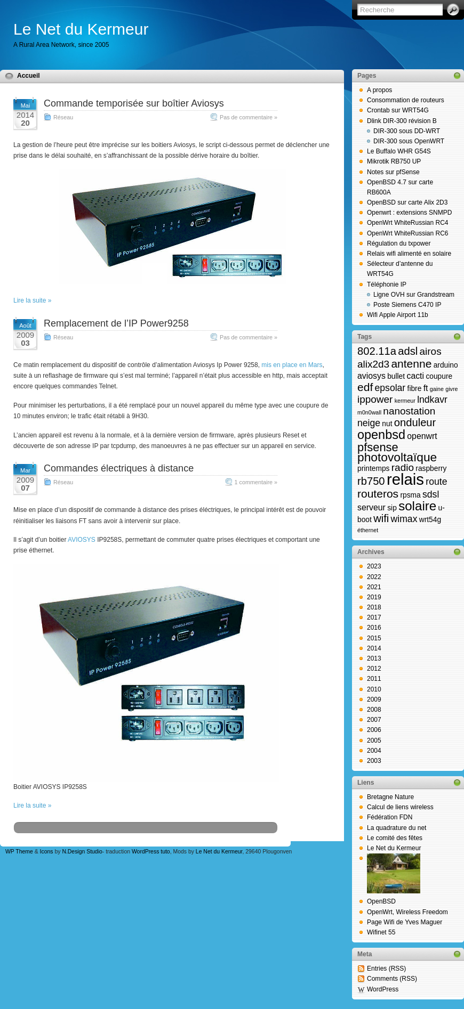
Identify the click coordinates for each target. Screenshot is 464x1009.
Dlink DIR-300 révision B (402, 121)
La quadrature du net (396, 828)
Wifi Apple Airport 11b (397, 315)
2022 (374, 577)
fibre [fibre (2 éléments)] (414, 389)
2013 (374, 658)
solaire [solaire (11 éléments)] (417, 506)
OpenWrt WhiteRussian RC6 (408, 233)
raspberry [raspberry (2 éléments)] (430, 469)
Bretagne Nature (390, 797)
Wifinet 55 (381, 932)
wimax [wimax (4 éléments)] (404, 519)
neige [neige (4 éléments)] (368, 423)
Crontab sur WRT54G (398, 110)
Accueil (28, 75)
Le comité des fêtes (394, 838)
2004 (374, 750)
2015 (374, 638)
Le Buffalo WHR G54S (399, 151)
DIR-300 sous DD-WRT (406, 131)
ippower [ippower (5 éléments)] (375, 399)
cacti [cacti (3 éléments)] (415, 375)
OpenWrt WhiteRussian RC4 (408, 222)
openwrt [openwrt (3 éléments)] (422, 436)
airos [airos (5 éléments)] (431, 351)
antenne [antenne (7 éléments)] (411, 363)
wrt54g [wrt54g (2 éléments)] (430, 520)
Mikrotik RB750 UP (394, 161)
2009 (374, 699)
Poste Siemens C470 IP (407, 304)
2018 (374, 607)
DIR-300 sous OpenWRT (408, 141)
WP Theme (19, 852)
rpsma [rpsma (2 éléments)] (410, 495)
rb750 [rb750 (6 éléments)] (371, 481)
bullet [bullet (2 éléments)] (396, 376)
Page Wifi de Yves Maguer (404, 922)
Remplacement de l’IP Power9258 (116, 323)
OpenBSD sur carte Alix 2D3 (407, 202)
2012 (374, 668)
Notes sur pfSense (393, 172)
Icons (46, 852)
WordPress (382, 989)
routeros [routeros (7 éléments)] (377, 493)
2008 (374, 709)
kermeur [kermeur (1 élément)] (405, 400)
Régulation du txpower (398, 243)
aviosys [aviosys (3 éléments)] (371, 375)
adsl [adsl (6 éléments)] (408, 351)
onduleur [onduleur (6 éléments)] (415, 422)
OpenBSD (381, 901)
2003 (374, 760)
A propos (379, 90)
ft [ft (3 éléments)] (425, 388)
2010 (374, 689)
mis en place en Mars (291, 365)
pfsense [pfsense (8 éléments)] (377, 447)
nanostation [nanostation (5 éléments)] (409, 411)
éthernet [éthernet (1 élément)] (367, 530)
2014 (374, 648)
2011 (374, 678)
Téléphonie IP (386, 284)
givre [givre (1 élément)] (451, 389)
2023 (374, 566)
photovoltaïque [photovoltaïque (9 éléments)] (397, 457)
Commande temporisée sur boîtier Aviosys (134, 103)
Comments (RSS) (392, 978)
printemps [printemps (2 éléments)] (373, 469)
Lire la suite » (32, 300)
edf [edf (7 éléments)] (365, 387)
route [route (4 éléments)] (436, 481)
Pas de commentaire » (248, 117)
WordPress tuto (151, 852)
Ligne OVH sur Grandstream (413, 294)
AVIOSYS (81, 539)
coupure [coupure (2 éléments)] (439, 376)
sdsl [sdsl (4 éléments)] (430, 494)
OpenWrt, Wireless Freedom (407, 912)
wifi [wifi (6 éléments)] (381, 518)
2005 (374, 740)
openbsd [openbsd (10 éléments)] (381, 435)
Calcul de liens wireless (400, 807)
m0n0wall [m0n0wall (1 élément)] (369, 412)
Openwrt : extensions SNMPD (409, 212)
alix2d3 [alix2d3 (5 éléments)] (373, 364)
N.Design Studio (82, 852)
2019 (374, 597)
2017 (374, 617)
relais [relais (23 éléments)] (405, 479)
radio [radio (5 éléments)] (402, 467)
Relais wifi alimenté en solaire (409, 253)
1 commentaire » (256, 482)
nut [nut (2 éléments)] (387, 424)
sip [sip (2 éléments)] (392, 508)
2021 (374, 587)
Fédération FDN (389, 817)
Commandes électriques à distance (119, 468)
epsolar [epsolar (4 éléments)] (390, 388)
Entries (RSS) (386, 968)
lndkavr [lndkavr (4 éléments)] (432, 399)
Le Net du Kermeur (80, 29)
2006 (374, 730)
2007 (374, 719)
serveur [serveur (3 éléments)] (371, 507)
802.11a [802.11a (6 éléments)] (376, 351)
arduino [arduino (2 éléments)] (446, 365)
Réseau (63, 117)
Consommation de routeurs (405, 100)
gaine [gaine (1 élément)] (437, 389)
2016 (374, 627)
